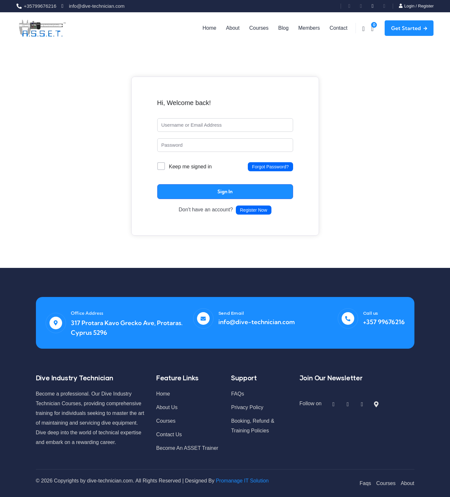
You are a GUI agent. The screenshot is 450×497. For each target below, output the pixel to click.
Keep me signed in (190, 166)
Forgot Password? (270, 166)
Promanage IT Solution (242, 480)
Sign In (225, 191)
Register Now (253, 209)
